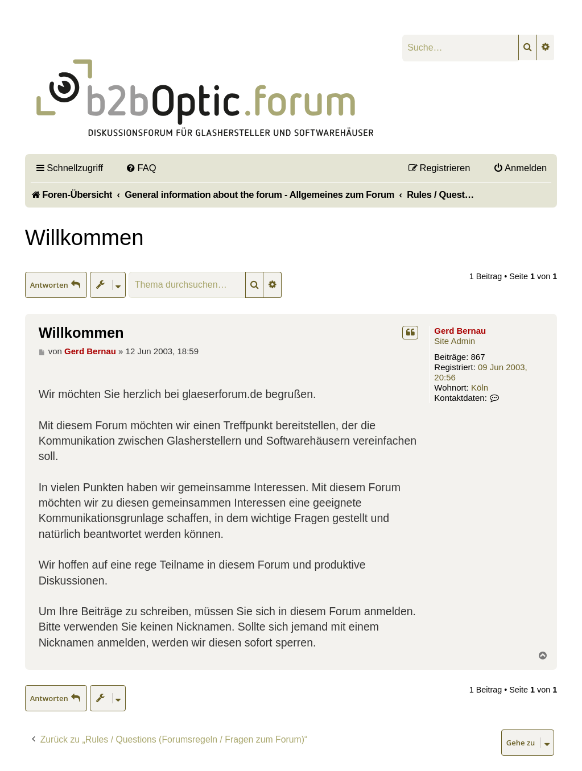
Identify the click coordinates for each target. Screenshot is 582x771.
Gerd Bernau (460, 330)
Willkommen (84, 237)
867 (478, 357)
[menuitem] (141, 167)
